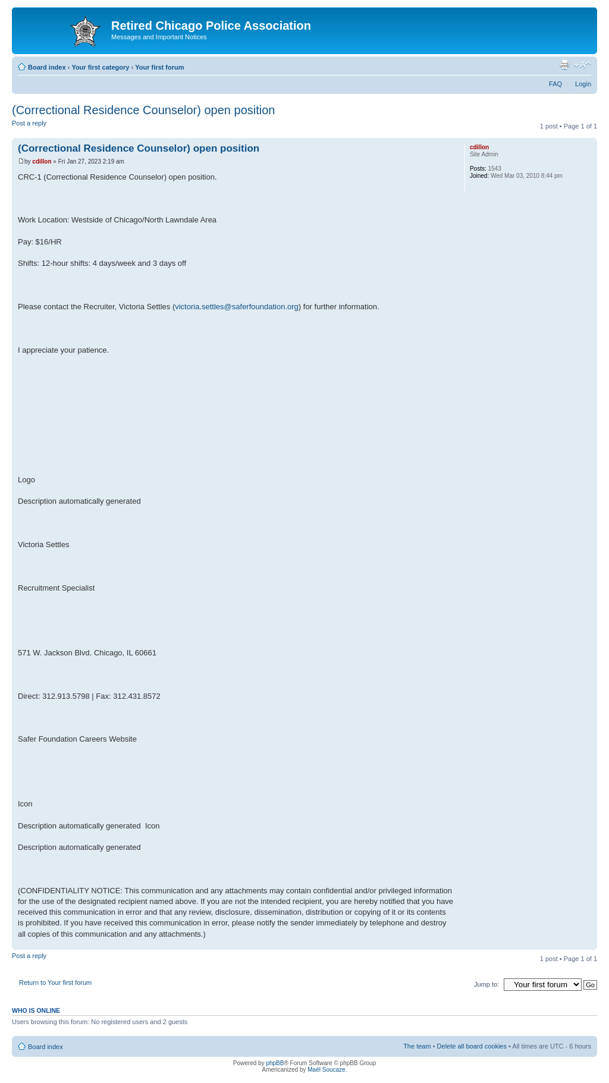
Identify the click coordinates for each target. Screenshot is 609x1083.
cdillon (41, 161)
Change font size (582, 64)
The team (417, 1046)
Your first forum (159, 67)
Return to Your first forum (55, 982)
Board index (47, 67)
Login (583, 83)
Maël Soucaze (326, 1069)
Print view (564, 64)
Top (588, 943)
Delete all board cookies (472, 1046)
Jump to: (486, 984)
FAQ (555, 83)
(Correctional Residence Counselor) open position (143, 110)
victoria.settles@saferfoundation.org (237, 306)
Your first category (100, 67)
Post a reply (40, 127)
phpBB (275, 1063)
